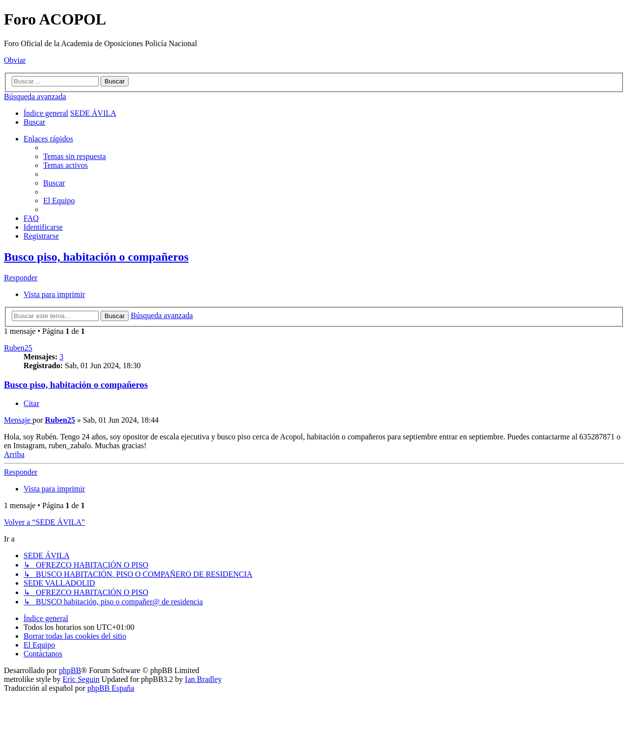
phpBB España (110, 688)
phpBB (70, 670)
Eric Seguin (81, 679)
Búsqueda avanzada (35, 96)
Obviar (15, 60)
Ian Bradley (203, 679)
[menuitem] (34, 122)
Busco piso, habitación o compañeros (96, 256)
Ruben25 (18, 348)
